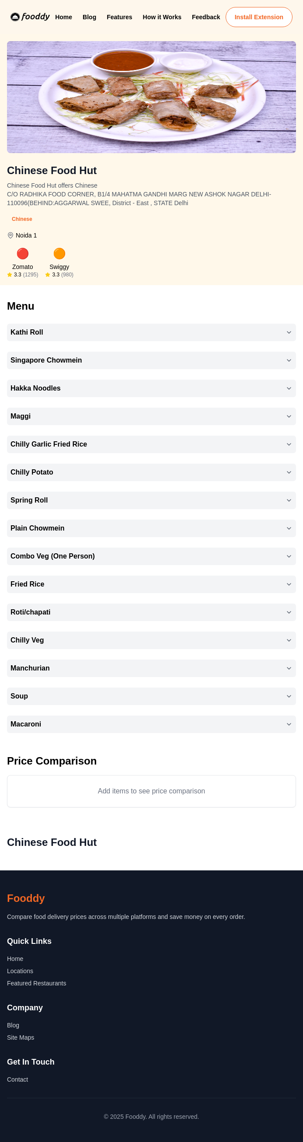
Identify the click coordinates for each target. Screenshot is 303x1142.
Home (63, 17)
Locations (20, 970)
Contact (17, 1079)
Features (119, 17)
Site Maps (20, 1037)
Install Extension (259, 17)
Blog (89, 17)
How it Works (162, 17)
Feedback (206, 17)
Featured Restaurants (36, 983)
